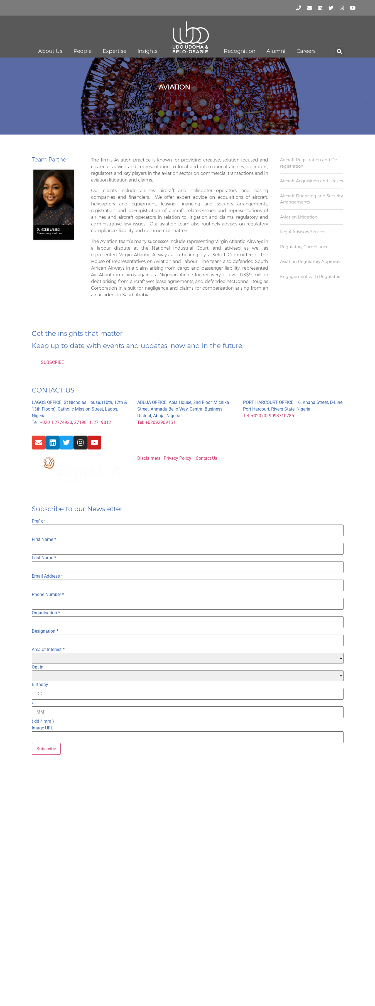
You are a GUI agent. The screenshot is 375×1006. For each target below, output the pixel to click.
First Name (44, 539)
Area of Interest (48, 649)
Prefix (39, 521)
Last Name (44, 558)
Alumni (275, 51)
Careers (306, 51)
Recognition (239, 51)
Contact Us (206, 458)
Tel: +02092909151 (156, 422)
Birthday (40, 684)
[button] (339, 51)
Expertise (114, 51)
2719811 (83, 422)
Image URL (42, 728)
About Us (50, 51)
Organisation (46, 613)
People (82, 51)
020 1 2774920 (57, 422)
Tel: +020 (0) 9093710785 (268, 415)
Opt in (37, 667)
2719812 (102, 422)
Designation (45, 631)
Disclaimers (148, 458)
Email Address (47, 576)
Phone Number (48, 594)
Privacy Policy (177, 458)
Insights (148, 51)
